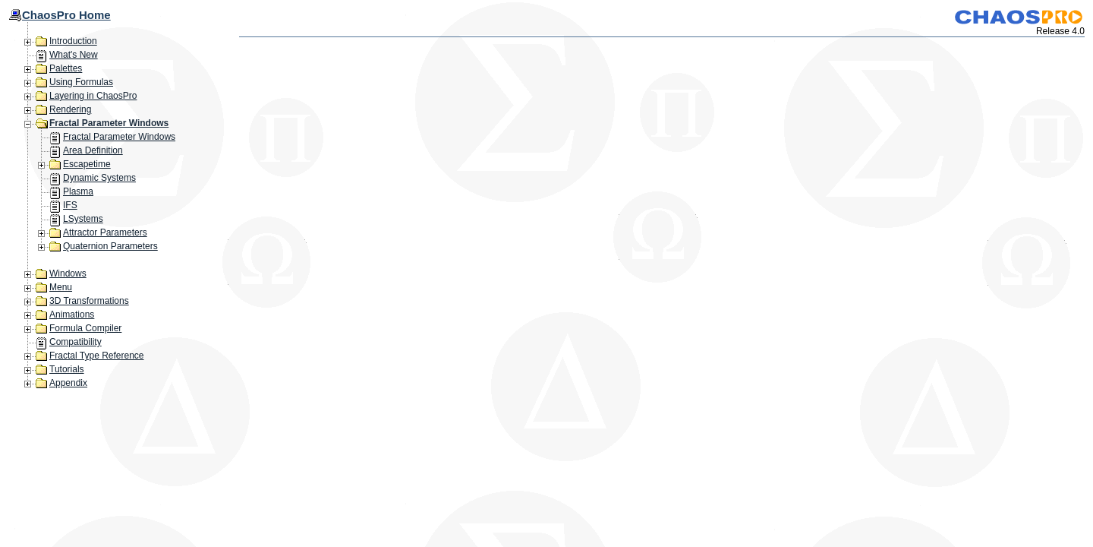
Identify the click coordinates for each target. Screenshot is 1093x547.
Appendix (68, 383)
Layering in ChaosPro (93, 95)
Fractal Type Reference (96, 355)
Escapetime (87, 164)
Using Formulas (81, 82)
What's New (73, 54)
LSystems (83, 218)
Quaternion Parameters (110, 246)
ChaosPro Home (66, 14)
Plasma (78, 191)
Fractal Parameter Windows (109, 123)
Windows (68, 273)
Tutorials (66, 369)
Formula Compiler (85, 328)
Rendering (70, 109)
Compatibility (75, 342)
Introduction (73, 41)
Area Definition (93, 150)
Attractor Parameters (105, 232)
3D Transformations (89, 301)
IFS (70, 205)
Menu (60, 287)
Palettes (65, 68)
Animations (71, 314)
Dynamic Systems (99, 177)
